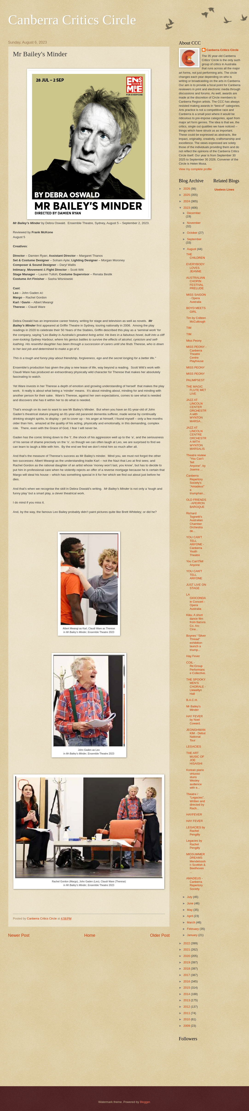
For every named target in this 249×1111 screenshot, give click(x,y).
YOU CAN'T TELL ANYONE (194, 574)
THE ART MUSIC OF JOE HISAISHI (195, 758)
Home (89, 935)
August (192, 249)
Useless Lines (224, 189)
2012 (187, 1006)
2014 (187, 994)
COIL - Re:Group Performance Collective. (196, 668)
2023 (187, 207)
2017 (187, 975)
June (190, 903)
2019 (187, 962)
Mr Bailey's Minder (193, 708)
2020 (187, 956)
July (190, 897)
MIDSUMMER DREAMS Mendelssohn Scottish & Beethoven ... (196, 863)
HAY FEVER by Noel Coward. (194, 719)
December (193, 213)
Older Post (160, 935)
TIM (188, 327)
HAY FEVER (194, 821)
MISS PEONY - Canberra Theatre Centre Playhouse (196, 354)
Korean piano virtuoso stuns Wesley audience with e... (195, 778)
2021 (187, 949)
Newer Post (18, 935)
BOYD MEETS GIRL (196, 309)
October (192, 232)
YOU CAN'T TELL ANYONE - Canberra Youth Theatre (195, 546)
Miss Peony (194, 340)
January (192, 935)
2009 (187, 1025)
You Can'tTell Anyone (194, 563)
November (193, 223)
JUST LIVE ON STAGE (196, 586)
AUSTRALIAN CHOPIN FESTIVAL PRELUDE (195, 283)
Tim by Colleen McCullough (196, 319)
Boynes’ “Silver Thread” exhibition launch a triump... (196, 643)
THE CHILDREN (195, 256)
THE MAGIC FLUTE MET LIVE (196, 390)
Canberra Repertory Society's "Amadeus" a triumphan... (195, 484)
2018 (187, 968)
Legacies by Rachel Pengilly (194, 844)
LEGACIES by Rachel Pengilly (195, 831)
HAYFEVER (194, 814)
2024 (187, 201)
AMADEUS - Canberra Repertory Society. (194, 884)
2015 (187, 987)
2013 (187, 1000)
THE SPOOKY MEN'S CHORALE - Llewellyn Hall (196, 686)
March (191, 922)
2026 (187, 188)
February (193, 929)
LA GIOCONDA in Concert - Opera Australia (196, 601)
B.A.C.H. (192, 700)
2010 (187, 1019)
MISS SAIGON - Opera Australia (196, 298)
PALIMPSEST (195, 380)
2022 (187, 943)
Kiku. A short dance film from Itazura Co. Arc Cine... (196, 622)
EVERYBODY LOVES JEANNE (195, 267)
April (190, 916)
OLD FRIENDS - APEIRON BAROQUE (196, 503)
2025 (187, 195)
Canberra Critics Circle (72, 19)
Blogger (145, 1102)
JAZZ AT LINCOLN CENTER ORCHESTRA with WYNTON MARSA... (196, 410)
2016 (187, 981)
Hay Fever (193, 656)
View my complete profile (195, 169)
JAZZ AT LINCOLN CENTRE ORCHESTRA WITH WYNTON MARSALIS (196, 438)
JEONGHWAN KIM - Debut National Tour (196, 735)
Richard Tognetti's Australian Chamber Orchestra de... (194, 522)
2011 (187, 1013)
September (194, 239)
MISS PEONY (195, 367)
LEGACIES (193, 746)
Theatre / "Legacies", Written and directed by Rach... (195, 801)
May (190, 909)
